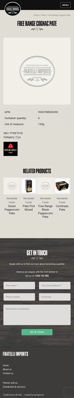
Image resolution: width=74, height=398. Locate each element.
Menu (65, 5)
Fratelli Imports (15, 353)
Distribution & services (14, 386)
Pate (44, 15)
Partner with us (10, 383)
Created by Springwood (34, 395)
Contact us (8, 373)
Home (37, 15)
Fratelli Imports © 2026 (12, 395)
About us (7, 369)
